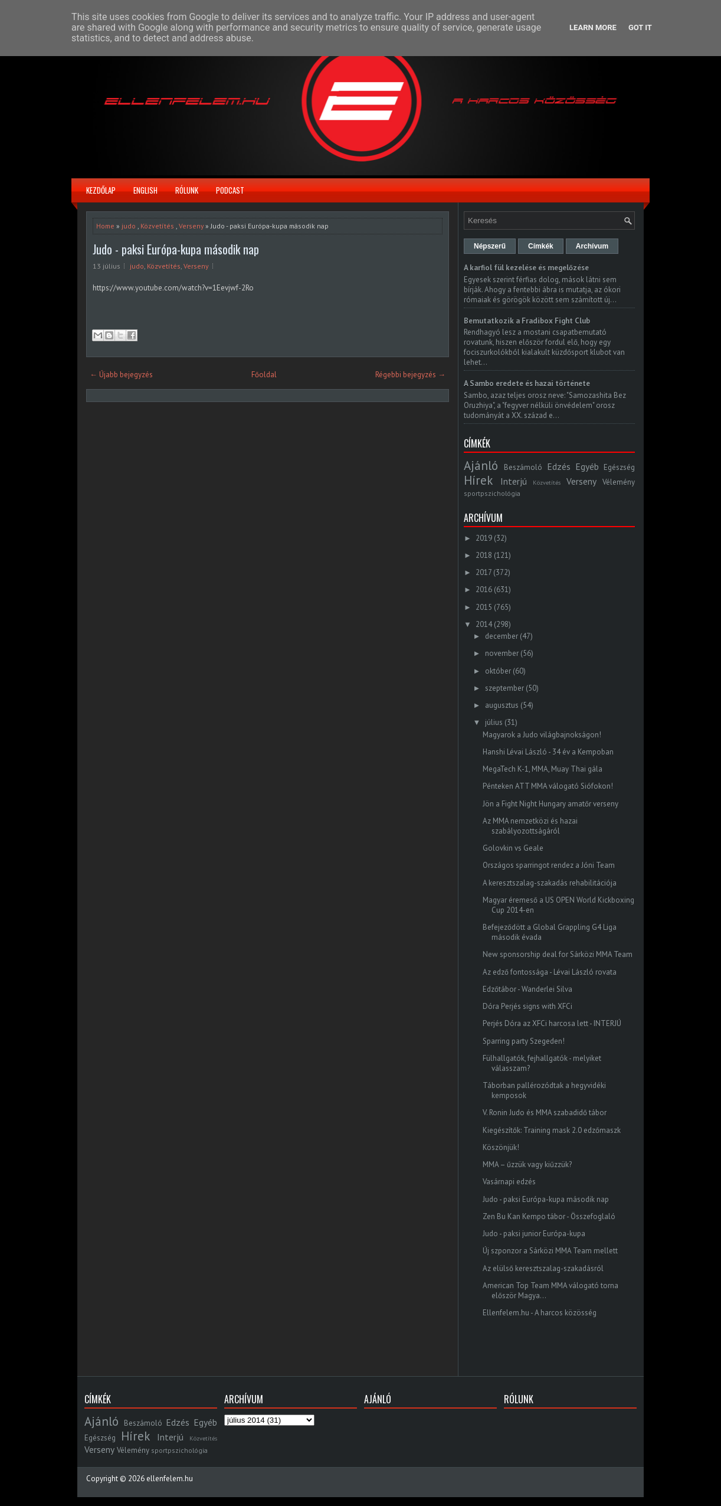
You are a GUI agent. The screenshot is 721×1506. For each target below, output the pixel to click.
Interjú (513, 481)
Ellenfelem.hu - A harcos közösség (540, 1313)
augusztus (502, 705)
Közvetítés (157, 225)
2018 (484, 555)
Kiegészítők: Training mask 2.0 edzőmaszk (552, 1130)
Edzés (559, 466)
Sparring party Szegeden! (524, 1041)
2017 (483, 572)
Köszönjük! (501, 1147)
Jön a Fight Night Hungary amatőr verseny (550, 804)
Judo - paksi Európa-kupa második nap (176, 249)
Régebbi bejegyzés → (410, 375)
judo (129, 225)
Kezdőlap (101, 190)
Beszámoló (523, 467)
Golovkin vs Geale (513, 848)
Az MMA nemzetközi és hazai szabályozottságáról (530, 826)
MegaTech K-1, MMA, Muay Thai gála (542, 769)
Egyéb (587, 466)
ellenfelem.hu (169, 1479)
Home (105, 225)
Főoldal (264, 375)
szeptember (504, 688)
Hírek (478, 480)
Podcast (230, 190)
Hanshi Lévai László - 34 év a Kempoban (548, 752)
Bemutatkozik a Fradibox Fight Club (527, 321)
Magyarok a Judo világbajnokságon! (542, 735)
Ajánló (481, 465)
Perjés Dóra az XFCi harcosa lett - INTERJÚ (552, 1023)
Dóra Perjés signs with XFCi (527, 1006)
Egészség (619, 467)
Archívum (592, 246)
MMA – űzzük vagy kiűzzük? (527, 1164)
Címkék (540, 246)
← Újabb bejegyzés (121, 375)
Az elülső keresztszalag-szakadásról (543, 1268)
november (502, 653)
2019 (484, 538)
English (145, 190)
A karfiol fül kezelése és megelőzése (526, 268)
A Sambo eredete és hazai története (527, 383)
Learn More (593, 27)
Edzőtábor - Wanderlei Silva (527, 989)
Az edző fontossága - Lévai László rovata (550, 972)
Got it (640, 27)
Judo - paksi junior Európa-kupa (534, 1234)
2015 (484, 607)
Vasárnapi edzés (509, 1182)
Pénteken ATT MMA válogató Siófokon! (548, 786)
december (501, 636)
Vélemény (618, 482)
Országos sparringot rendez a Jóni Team (549, 865)
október (498, 671)
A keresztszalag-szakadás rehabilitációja (550, 883)
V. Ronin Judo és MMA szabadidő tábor (545, 1113)
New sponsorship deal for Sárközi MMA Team (557, 954)
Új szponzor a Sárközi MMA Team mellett (550, 1251)
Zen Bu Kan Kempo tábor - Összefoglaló (549, 1216)
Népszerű (490, 246)
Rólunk (186, 190)
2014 (484, 624)
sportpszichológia (492, 493)
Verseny (191, 225)
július (494, 722)
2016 (484, 589)
